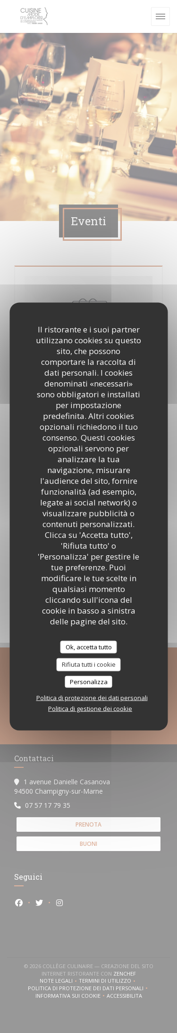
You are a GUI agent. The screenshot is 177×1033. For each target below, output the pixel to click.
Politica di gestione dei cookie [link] (90, 708)
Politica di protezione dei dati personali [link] (92, 698)
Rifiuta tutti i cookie (89, 664)
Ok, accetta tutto (89, 646)
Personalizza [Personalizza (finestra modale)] (89, 681)
